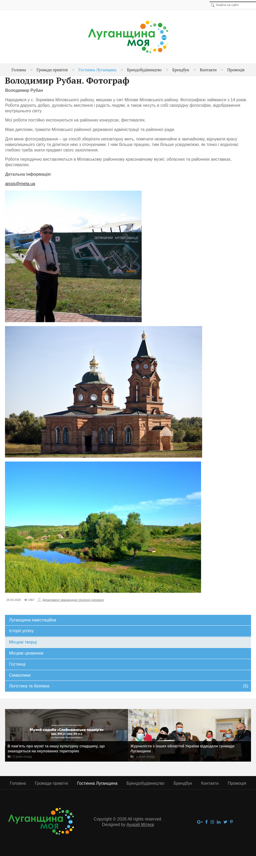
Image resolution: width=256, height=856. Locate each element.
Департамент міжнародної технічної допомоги (73, 599)
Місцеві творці (23, 642)
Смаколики (19, 675)
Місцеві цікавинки (26, 653)
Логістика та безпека (128, 686)
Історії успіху (21, 631)
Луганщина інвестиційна (32, 620)
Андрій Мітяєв (140, 824)
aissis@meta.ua (20, 183)
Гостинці (17, 664)
